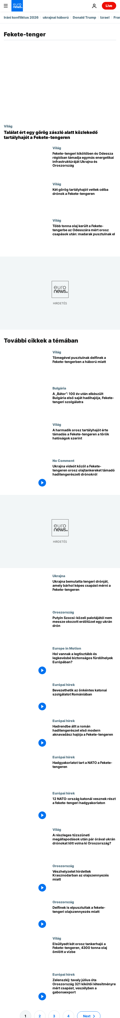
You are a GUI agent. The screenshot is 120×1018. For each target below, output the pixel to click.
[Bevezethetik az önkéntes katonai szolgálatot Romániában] (84, 700)
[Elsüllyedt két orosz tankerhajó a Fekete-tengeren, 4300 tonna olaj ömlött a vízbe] (84, 954)
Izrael (105, 17)
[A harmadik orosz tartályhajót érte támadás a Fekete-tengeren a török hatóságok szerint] (84, 440)
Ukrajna (58, 576)
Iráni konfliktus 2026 (21, 17)
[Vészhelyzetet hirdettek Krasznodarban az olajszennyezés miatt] (84, 881)
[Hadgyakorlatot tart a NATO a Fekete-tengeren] (84, 773)
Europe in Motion (66, 648)
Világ (8, 126)
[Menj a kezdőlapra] (17, 5)
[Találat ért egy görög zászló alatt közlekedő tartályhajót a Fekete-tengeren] (60, 135)
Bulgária (59, 388)
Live (109, 6)
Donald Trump (84, 17)
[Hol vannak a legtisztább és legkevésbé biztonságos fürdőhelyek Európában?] (84, 664)
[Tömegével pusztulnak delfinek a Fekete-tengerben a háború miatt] (84, 368)
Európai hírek (63, 684)
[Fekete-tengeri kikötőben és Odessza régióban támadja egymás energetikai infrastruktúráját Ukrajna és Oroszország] (84, 164)
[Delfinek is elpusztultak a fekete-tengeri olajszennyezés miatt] (84, 918)
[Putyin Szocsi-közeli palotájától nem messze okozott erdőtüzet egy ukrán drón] (84, 628)
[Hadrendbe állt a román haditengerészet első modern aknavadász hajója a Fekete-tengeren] (84, 736)
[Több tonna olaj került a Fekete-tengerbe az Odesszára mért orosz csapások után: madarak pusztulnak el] (84, 236)
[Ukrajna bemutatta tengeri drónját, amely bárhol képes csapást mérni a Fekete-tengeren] (84, 592)
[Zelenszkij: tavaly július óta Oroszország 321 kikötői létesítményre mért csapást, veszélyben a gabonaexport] (84, 990)
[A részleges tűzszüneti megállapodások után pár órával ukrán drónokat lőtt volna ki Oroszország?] (84, 845)
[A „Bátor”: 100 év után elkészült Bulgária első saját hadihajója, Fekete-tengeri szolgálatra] (84, 404)
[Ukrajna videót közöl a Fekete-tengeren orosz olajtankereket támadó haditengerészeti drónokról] (84, 476)
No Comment (63, 460)
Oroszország (63, 612)
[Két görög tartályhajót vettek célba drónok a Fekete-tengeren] (84, 200)
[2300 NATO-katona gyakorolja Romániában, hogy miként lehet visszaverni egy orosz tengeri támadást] (84, 809)
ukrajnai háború (56, 17)
